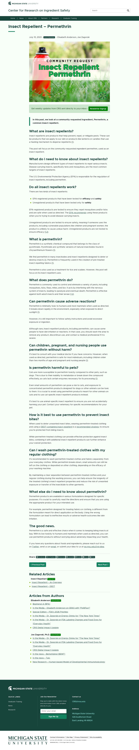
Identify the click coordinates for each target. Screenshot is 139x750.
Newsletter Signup (98, 109)
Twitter (35, 547)
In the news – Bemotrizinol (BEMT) (49, 654)
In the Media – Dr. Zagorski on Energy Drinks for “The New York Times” (66, 616)
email (53, 547)
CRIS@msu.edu (78, 702)
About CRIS (32, 18)
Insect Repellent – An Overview (47, 583)
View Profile (55, 600)
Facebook (41, 557)
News (22, 18)
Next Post (103, 565)
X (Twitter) (51, 557)
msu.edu (68, 740)
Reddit (78, 557)
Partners (44, 18)
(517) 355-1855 (58, 740)
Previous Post (38, 565)
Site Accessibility (96, 737)
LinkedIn (69, 557)
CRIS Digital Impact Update (46, 628)
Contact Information (57, 737)
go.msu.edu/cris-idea (94, 547)
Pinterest (60, 557)
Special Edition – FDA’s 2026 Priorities (50, 612)
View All (51, 579)
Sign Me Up (53, 717)
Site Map (69, 737)
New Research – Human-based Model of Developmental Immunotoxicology (69, 662)
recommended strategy (88, 427)
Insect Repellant (49, 37)
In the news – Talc (41, 658)
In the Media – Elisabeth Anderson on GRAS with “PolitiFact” (61, 608)
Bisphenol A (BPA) (41, 604)
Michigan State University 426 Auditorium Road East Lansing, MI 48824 (83, 717)
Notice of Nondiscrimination (79, 740)
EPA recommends (77, 213)
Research (55, 18)
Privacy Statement (81, 737)
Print (92, 557)
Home (13, 18)
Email (85, 557)
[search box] (108, 11)
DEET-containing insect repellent (56, 427)
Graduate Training (70, 18)
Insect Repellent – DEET (43, 587)
